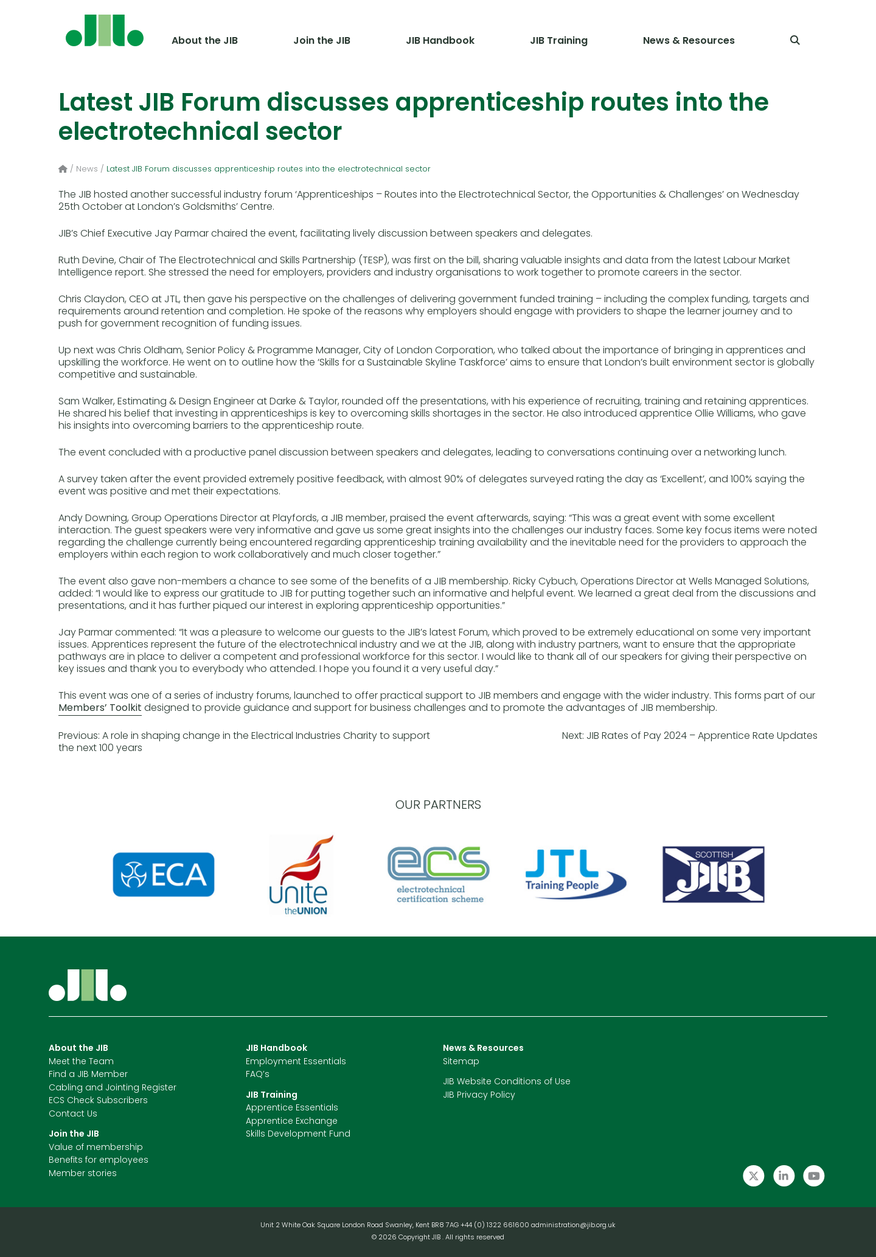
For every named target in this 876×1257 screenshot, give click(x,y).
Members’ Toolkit (100, 708)
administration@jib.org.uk (573, 1225)
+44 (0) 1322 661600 (496, 1225)
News (87, 169)
